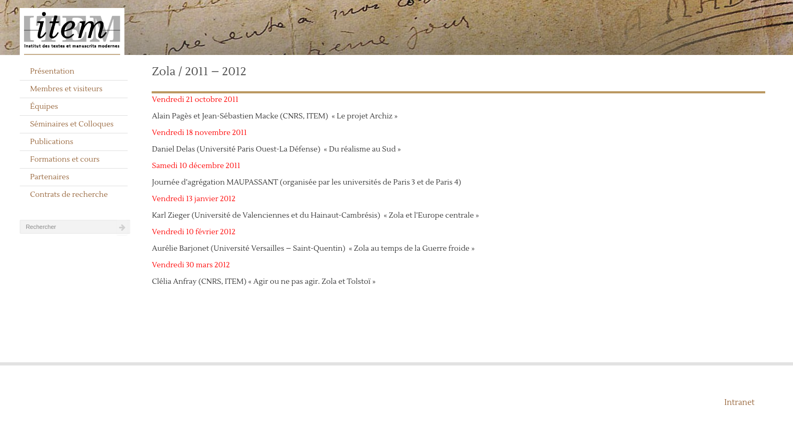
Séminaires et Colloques (72, 124)
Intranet (739, 403)
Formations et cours (64, 159)
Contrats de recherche (69, 195)
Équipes (44, 107)
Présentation (52, 71)
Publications (51, 142)
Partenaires (49, 177)
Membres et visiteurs (66, 89)
